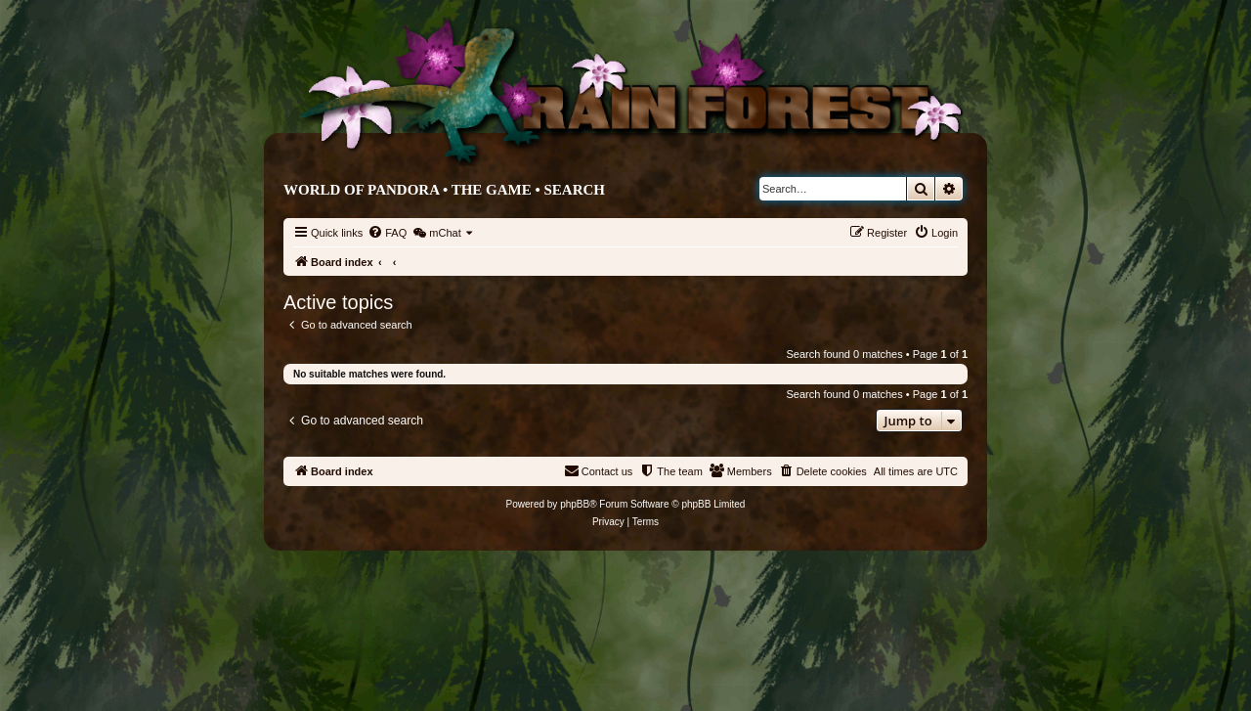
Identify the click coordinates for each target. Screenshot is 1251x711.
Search (574, 190)
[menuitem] (387, 232)
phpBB (574, 504)
